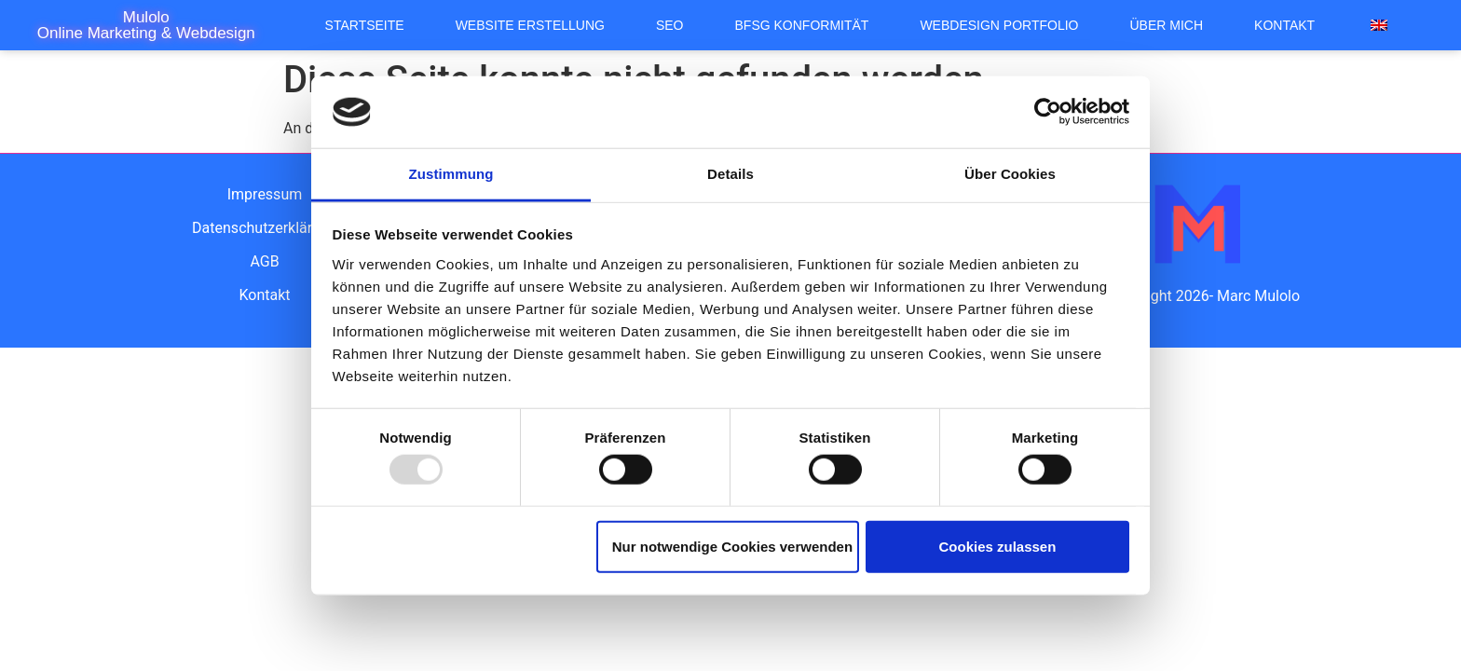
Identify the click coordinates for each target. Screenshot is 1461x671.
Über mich (1167, 25)
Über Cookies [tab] (1010, 174)
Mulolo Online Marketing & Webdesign (146, 25)
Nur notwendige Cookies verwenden (732, 546)
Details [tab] (730, 174)
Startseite (364, 25)
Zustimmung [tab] (451, 174)
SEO (670, 25)
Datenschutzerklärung (264, 228)
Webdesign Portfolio (999, 25)
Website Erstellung (530, 25)
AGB (264, 261)
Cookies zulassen (997, 546)
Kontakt (1284, 25)
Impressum (265, 194)
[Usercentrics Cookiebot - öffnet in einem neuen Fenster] (1047, 112)
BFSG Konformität (802, 25)
